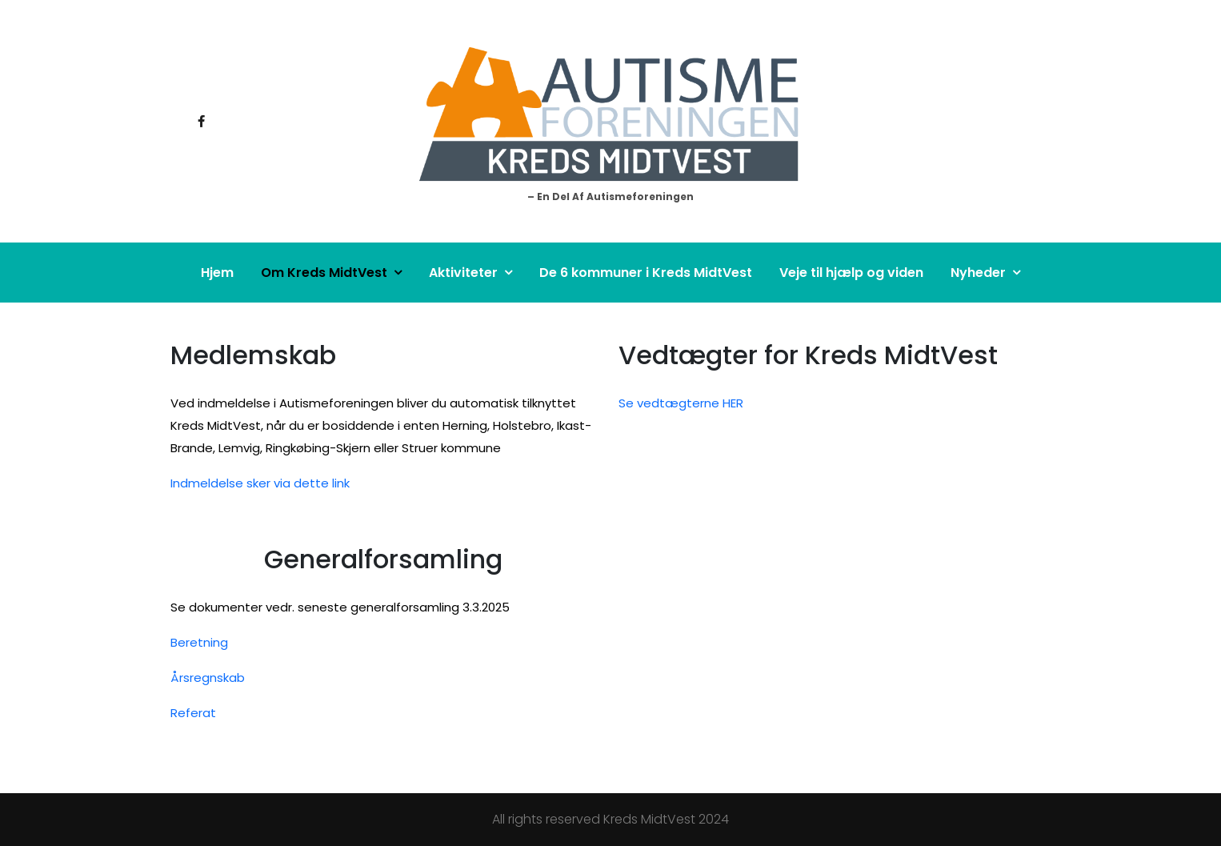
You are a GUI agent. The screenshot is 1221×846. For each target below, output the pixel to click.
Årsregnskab (207, 677)
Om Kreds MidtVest (324, 272)
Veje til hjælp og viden (851, 272)
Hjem (217, 272)
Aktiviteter (463, 272)
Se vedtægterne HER (681, 403)
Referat (193, 712)
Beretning (199, 642)
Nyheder (978, 272)
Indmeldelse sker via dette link (260, 483)
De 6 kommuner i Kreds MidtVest (645, 272)
